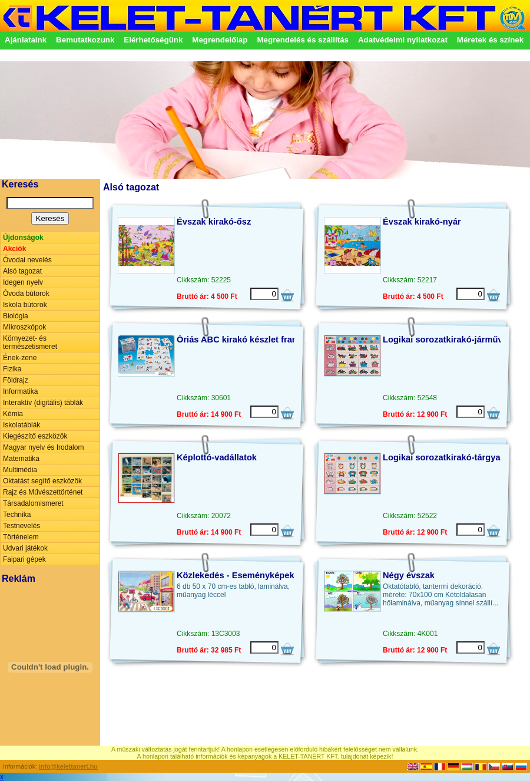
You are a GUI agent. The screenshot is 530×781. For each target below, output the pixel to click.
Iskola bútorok (25, 305)
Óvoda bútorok (26, 293)
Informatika (20, 391)
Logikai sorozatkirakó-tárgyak (444, 457)
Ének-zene (20, 358)
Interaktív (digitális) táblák (43, 402)
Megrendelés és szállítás (303, 39)
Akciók (14, 249)
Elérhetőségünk (153, 39)
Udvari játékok (25, 548)
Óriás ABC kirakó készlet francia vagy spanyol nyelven (289, 339)
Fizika (12, 369)
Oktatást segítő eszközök (42, 481)
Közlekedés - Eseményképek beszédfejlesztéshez (278, 575)
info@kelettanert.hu (68, 766)
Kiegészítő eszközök (35, 436)
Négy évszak (409, 575)
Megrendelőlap (219, 39)
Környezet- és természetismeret (30, 342)
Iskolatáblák (21, 425)
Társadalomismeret (33, 503)
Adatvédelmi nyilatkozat (403, 39)
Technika (17, 514)
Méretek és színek (490, 39)
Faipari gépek (24, 559)
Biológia (15, 316)
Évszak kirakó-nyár (422, 221)
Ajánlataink (26, 39)
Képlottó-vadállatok (217, 457)
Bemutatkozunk (85, 39)
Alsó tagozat (22, 271)
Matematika (21, 458)
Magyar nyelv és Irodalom (43, 447)
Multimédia (20, 470)
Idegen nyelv (23, 282)
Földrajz (15, 380)
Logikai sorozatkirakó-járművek (447, 339)
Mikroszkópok (24, 327)
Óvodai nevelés (27, 260)
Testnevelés (21, 526)
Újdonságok (23, 237)
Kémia (13, 414)
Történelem (21, 537)
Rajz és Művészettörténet (42, 492)
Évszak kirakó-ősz (214, 221)
